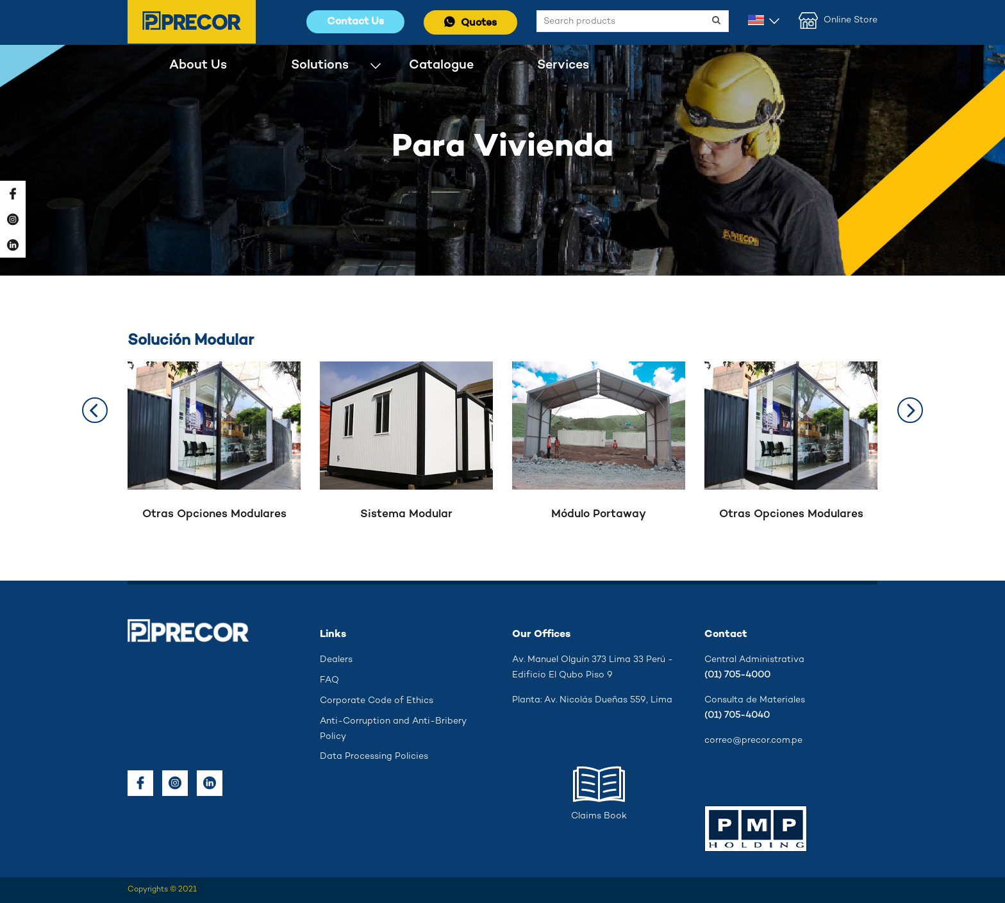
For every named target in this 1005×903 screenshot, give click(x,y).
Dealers (336, 660)
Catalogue (441, 65)
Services (563, 65)
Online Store (838, 20)
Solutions (320, 65)
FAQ (329, 680)
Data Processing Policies (374, 756)
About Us (198, 65)
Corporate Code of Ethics (376, 701)
